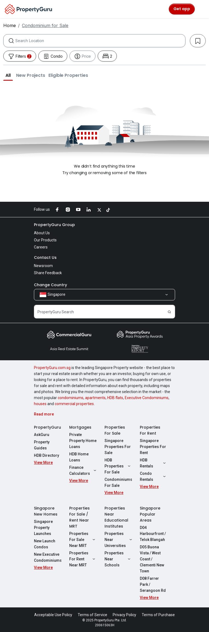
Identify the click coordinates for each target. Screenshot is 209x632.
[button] (8, 75)
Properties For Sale (114, 430)
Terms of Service (92, 615)
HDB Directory (46, 455)
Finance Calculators (83, 470)
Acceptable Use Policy (53, 615)
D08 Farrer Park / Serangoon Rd (153, 584)
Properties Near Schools (118, 559)
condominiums (70, 398)
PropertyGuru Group (54, 224)
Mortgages (80, 427)
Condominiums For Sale (118, 482)
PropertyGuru (47, 427)
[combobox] (100, 41)
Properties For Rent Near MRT (83, 559)
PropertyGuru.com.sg (52, 367)
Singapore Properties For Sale (117, 446)
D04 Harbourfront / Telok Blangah (153, 533)
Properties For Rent (150, 430)
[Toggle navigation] (201, 9)
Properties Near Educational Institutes (116, 517)
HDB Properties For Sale (118, 466)
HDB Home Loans (79, 457)
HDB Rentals (153, 463)
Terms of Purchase (158, 615)
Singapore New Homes (45, 511)
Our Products (45, 240)
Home (9, 25)
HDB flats (115, 398)
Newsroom (43, 266)
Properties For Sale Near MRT (83, 539)
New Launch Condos (44, 544)
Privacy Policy (124, 615)
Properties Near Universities (118, 539)
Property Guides (42, 445)
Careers (41, 247)
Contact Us (45, 257)
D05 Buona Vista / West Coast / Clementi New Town (152, 559)
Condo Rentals (153, 476)
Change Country (50, 285)
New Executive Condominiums (47, 557)
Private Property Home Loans (83, 440)
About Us (42, 233)
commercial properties (74, 404)
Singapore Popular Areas (150, 514)
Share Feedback (48, 273)
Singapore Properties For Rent (153, 446)
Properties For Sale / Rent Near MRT (79, 517)
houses (40, 404)
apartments (95, 398)
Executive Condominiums (147, 398)
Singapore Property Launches (43, 527)
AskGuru (41, 434)
